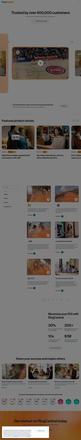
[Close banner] (47, 427)
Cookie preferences (41, 430)
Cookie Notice (15, 436)
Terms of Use (28, 436)
